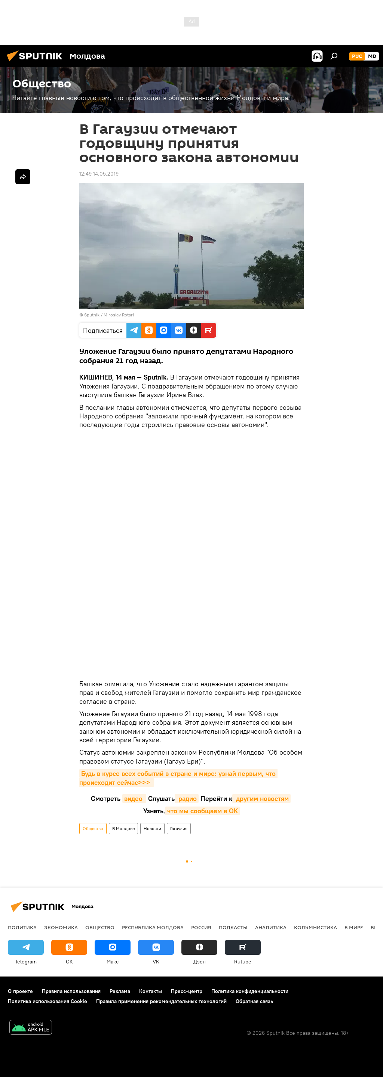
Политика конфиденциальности (249, 991)
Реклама (120, 991)
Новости (152, 828)
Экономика (61, 927)
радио (187, 798)
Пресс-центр (186, 991)
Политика (22, 927)
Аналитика (271, 927)
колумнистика (315, 927)
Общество (93, 828)
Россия (201, 927)
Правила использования (71, 991)
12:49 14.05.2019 (99, 173)
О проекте (20, 991)
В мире (353, 927)
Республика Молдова (153, 927)
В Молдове (123, 828)
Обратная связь (254, 1001)
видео (134, 798)
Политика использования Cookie (47, 1001)
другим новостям (261, 798)
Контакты (150, 991)
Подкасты (233, 927)
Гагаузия (178, 828)
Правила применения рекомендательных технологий (161, 1001)
